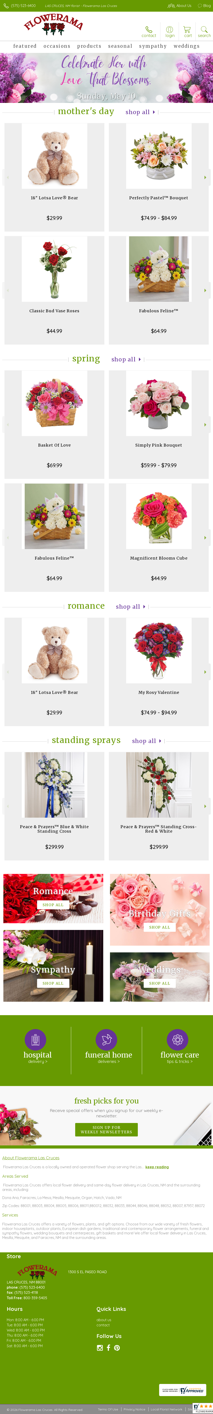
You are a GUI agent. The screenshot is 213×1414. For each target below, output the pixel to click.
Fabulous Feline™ (158, 310)
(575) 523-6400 (23, 5)
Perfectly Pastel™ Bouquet (158, 197)
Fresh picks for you (106, 1108)
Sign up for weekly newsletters (106, 1129)
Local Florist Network (166, 1409)
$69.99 (54, 465)
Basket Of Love (54, 445)
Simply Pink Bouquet (158, 445)
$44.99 (54, 331)
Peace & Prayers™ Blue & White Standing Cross (54, 829)
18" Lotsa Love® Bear (54, 197)
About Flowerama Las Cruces (30, 1157)
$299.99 (54, 846)
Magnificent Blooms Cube (159, 558)
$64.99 (159, 331)
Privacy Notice (134, 1409)
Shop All (138, 112)
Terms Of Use (108, 1409)
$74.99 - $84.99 (159, 218)
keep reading (157, 1167)
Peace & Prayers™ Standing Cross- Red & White (159, 829)
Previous (7, 177)
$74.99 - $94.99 (159, 712)
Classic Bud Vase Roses (54, 310)
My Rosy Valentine (158, 692)
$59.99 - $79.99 (159, 465)
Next (206, 177)
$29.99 (54, 218)
